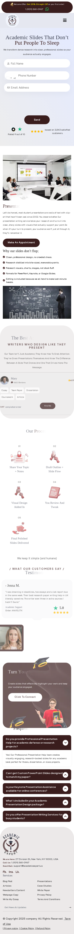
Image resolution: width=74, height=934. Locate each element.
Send (37, 119)
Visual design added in (19, 515)
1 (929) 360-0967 (34, 9)
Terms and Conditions (48, 899)
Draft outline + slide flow (54, 480)
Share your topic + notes (19, 480)
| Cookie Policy (26, 928)
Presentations (44, 881)
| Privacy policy (10, 928)
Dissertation (32, 400)
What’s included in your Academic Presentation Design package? (37, 802)
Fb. (5, 872)
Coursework (7, 407)
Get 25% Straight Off (37, 4)
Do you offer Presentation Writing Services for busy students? (37, 816)
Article (20, 407)
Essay (4, 400)
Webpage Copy (10, 894)
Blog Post (7, 881)
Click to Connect (25, 707)
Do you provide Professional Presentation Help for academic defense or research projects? (37, 742)
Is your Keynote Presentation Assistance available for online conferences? (37, 788)
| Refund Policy (42, 928)
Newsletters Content (14, 890)
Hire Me (47, 416)
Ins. (11, 872)
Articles (7, 885)
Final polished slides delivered (19, 551)
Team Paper (16, 400)
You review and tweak (54, 515)
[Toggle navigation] (64, 20)
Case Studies (44, 885)
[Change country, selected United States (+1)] (17, 78)
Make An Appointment (21, 242)
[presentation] (37, 103)
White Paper (43, 890)
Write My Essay (11, 899)
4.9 (71, 390)
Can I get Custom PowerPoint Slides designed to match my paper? (37, 774)
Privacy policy (44, 894)
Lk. (17, 872)
